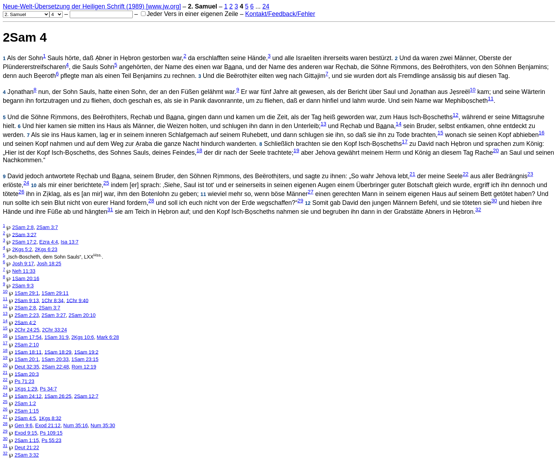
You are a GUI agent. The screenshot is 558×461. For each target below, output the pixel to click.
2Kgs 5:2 (22, 249)
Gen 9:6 (23, 425)
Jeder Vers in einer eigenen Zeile (189, 13)
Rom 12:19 (84, 367)
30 (494, 200)
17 (404, 141)
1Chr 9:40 (77, 300)
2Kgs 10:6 (83, 337)
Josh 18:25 (49, 263)
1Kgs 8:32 (50, 418)
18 (199, 150)
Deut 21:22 (27, 447)
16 (541, 133)
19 (296, 150)
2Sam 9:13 (27, 300)
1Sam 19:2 (86, 352)
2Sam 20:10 (82, 315)
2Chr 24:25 (27, 330)
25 (106, 183)
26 (21, 192)
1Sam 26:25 (58, 396)
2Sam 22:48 (55, 367)
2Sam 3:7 (47, 227)
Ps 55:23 (52, 440)
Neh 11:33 (23, 271)
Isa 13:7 (70, 242)
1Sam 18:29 (58, 352)
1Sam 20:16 (25, 278)
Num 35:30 (103, 425)
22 (465, 174)
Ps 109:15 (51, 433)
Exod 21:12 (47, 425)
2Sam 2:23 (27, 315)
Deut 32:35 (27, 367)
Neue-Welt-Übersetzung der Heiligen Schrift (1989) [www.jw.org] (92, 6)
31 (110, 209)
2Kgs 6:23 (46, 249)
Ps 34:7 (48, 389)
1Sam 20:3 (27, 374)
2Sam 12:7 (86, 396)
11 (491, 98)
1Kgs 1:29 (26, 389)
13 (323, 124)
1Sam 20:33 (55, 359)
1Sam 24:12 (28, 396)
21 (412, 174)
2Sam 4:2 (25, 322)
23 (530, 174)
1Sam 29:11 (55, 293)
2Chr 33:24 (54, 330)
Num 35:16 (75, 425)
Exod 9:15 (26, 433)
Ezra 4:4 (48, 242)
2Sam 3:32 (27, 455)
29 (300, 200)
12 (455, 115)
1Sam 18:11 (28, 352)
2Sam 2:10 (27, 345)
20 (496, 150)
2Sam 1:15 (27, 411)
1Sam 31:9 (56, 337)
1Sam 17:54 (28, 337)
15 (440, 133)
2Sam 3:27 (24, 234)
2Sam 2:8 (22, 227)
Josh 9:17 (23, 263)
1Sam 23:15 (85, 359)
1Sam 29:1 (27, 293)
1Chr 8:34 (53, 300)
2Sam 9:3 (22, 285)
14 (398, 124)
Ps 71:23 (25, 381)
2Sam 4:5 (25, 418)
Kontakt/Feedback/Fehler (280, 13)
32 (478, 209)
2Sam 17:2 (24, 242)
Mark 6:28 (108, 337)
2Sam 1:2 (25, 403)
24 (265, 6)
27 (311, 192)
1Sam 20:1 (27, 359)
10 (472, 90)
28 (151, 200)
